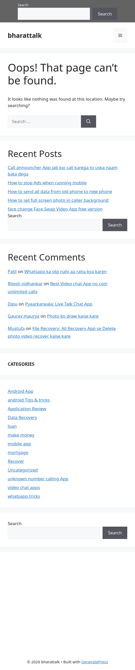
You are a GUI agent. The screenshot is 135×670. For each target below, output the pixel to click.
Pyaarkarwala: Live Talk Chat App (58, 304)
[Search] (88, 121)
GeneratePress (94, 661)
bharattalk (25, 35)
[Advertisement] (46, 602)
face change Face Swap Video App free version (55, 209)
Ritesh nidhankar (25, 283)
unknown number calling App (38, 479)
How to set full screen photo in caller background (58, 200)
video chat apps (24, 487)
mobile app (19, 444)
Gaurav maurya (23, 316)
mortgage (18, 452)
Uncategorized (23, 470)
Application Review (27, 409)
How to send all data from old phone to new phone (60, 191)
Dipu (13, 304)
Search (23, 5)
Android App (20, 391)
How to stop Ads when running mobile (47, 183)
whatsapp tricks (24, 496)
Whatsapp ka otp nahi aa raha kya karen (65, 271)
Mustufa (16, 328)
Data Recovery (22, 417)
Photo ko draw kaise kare (73, 316)
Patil (12, 271)
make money (21, 435)
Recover (16, 461)
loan (12, 426)
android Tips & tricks (29, 400)
